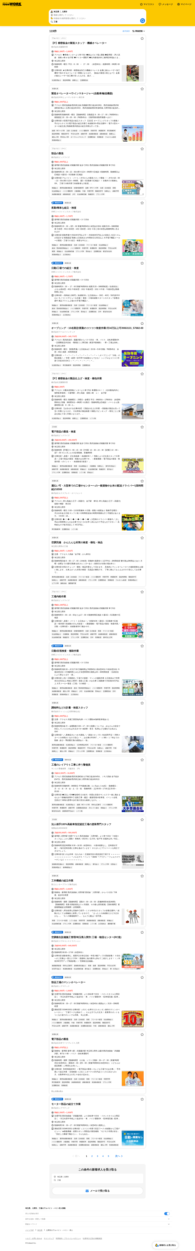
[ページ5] (108, 1156)
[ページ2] (92, 1156)
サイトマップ (49, 1238)
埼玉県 (39, 1230)
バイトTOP (29, 1230)
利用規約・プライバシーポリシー (68, 1238)
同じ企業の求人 (57, 1091)
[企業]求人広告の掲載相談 (92, 1238)
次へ (117, 1156)
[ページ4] (103, 1156)
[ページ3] (97, 1156)
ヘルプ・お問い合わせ (33, 1238)
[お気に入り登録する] (142, 38)
